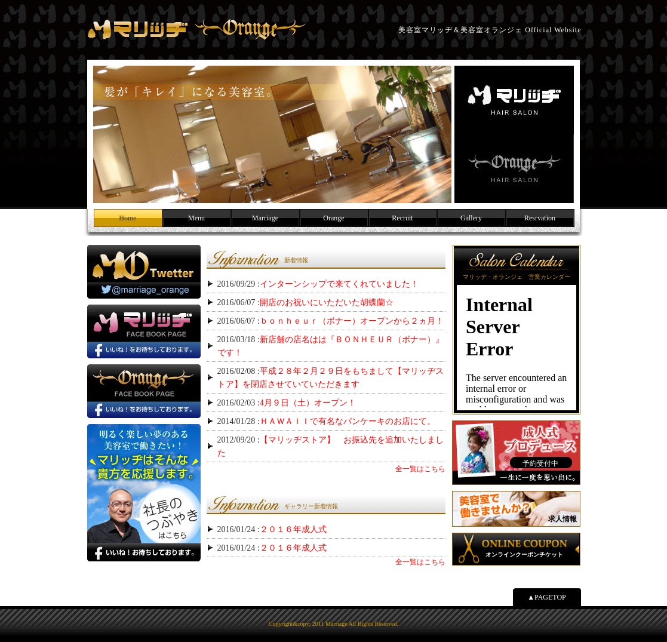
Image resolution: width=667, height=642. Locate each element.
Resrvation (539, 218)
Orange (333, 218)
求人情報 (562, 519)
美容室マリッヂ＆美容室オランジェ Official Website (196, 30)
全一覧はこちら (420, 469)
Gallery (471, 218)
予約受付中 (540, 463)
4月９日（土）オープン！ (308, 402)
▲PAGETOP (546, 597)
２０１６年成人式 (293, 529)
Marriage (265, 218)
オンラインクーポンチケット (524, 554)
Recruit (402, 218)
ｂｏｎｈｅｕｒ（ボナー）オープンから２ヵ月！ (352, 321)
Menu (196, 218)
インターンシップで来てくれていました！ (339, 283)
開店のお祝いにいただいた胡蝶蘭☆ (327, 302)
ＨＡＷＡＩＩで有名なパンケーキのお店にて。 (347, 421)
